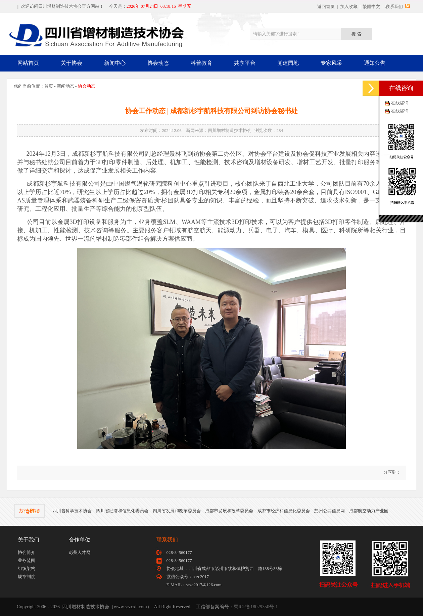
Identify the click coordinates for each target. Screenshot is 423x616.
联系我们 (394, 6)
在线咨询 (400, 102)
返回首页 (326, 6)
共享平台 (244, 63)
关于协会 (71, 63)
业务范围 (26, 560)
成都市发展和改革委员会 (229, 510)
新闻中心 (115, 63)
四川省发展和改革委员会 (177, 510)
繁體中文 (371, 6)
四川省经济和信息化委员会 (122, 510)
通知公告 (374, 63)
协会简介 (26, 552)
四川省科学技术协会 (72, 510)
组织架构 (26, 568)
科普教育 (201, 63)
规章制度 (26, 576)
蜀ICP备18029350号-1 (256, 606)
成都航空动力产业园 (368, 510)
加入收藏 (349, 6)
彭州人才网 (80, 552)
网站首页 (28, 63)
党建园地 (288, 63)
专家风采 (331, 63)
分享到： (391, 472)
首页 (48, 86)
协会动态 (158, 63)
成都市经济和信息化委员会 (283, 510)
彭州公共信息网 (329, 510)
